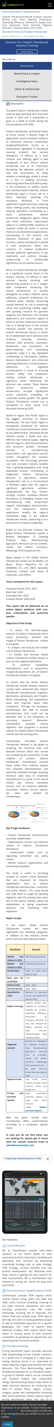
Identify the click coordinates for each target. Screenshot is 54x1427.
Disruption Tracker (27, 96)
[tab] (27, 1158)
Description (27, 65)
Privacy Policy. (12, 1410)
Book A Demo (27, 51)
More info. (15, 1416)
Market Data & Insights (27, 73)
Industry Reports (15, 11)
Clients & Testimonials (27, 89)
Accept (7, 1424)
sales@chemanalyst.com (20, 1145)
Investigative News (27, 81)
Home (4, 11)
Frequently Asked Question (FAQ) (27, 1159)
